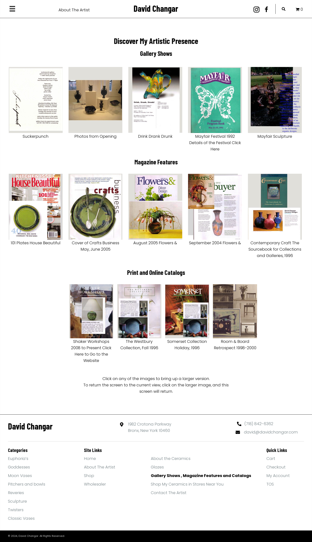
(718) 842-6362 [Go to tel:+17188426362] (258, 424)
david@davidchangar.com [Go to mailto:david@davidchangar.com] (271, 432)
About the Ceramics (170, 458)
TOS (270, 484)
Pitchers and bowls (26, 484)
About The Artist (74, 10)
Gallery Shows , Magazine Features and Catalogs (201, 475)
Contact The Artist (168, 492)
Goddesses (19, 467)
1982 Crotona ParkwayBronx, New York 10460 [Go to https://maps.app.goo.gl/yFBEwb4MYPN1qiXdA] (149, 427)
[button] (256, 10)
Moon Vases (20, 475)
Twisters (15, 510)
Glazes (157, 467)
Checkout (276, 467)
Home (90, 458)
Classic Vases (21, 518)
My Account (278, 475)
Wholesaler (95, 484)
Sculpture (17, 501)
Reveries (16, 492)
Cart (270, 458)
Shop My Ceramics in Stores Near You (187, 484)
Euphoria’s (18, 458)
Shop (89, 475)
